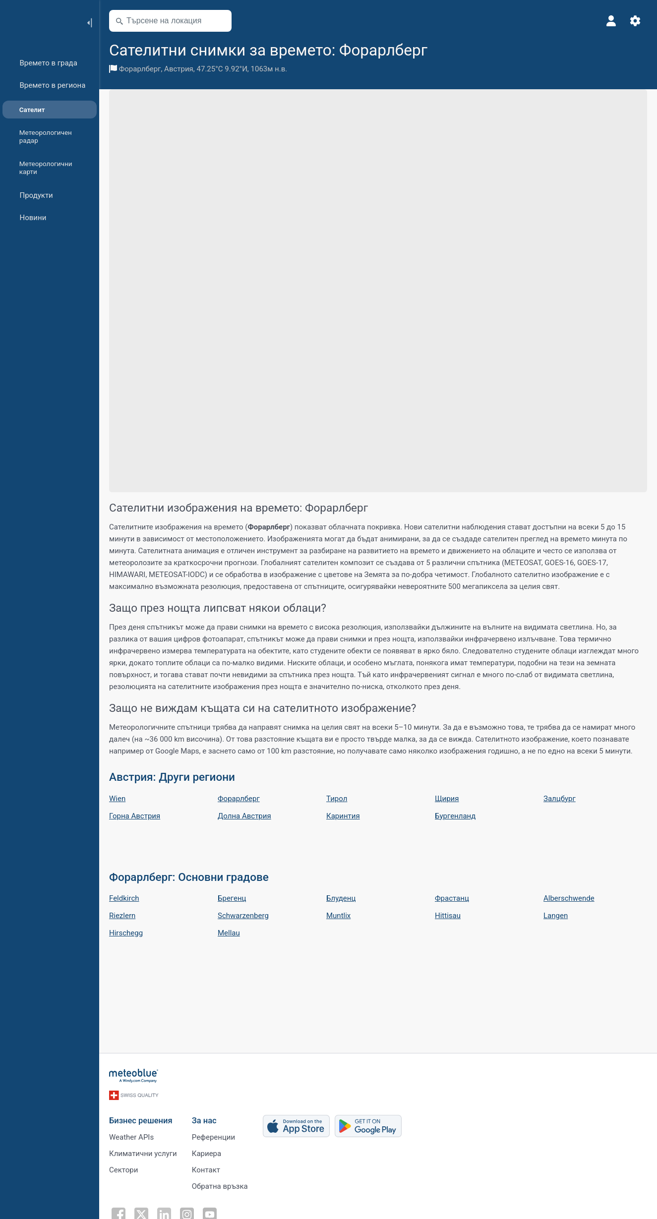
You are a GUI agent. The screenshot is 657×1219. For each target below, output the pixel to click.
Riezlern (122, 915)
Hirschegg (126, 933)
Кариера (206, 1153)
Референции (213, 1137)
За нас (204, 1120)
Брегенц (232, 898)
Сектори (123, 1169)
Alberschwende (569, 898)
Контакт (206, 1169)
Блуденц (341, 898)
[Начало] (39, 22)
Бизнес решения (141, 1120)
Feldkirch (124, 898)
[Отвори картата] (220, 21)
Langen (555, 915)
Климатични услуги (143, 1153)
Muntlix (338, 915)
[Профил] (611, 20)
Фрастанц (452, 898)
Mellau (229, 933)
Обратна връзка (220, 1186)
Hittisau (448, 915)
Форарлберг (140, 68)
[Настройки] (635, 20)
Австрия (178, 68)
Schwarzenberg (243, 915)
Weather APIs (131, 1137)
